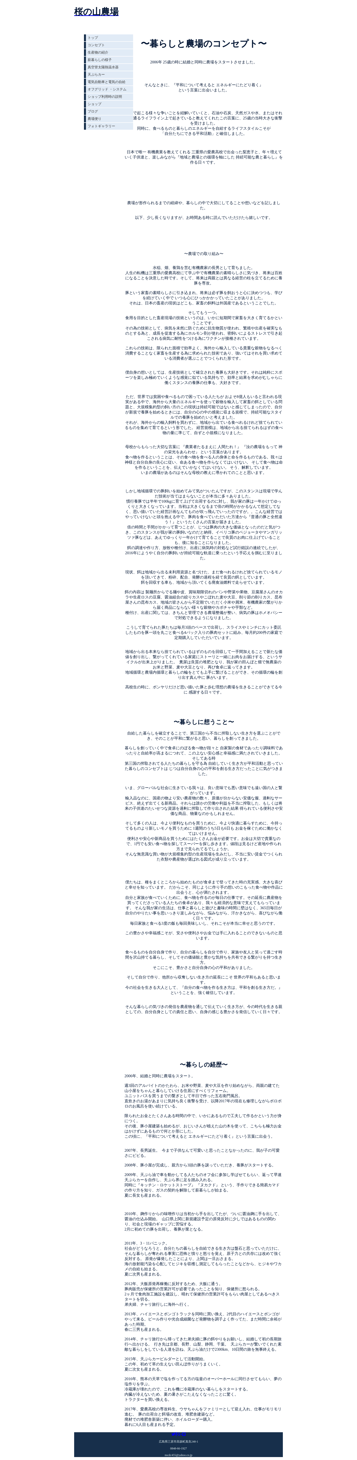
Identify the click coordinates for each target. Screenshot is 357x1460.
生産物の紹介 (98, 52)
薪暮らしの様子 (100, 60)
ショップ (94, 104)
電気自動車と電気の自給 (106, 82)
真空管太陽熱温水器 (103, 67)
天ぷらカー (96, 74)
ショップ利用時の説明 (105, 97)
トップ (93, 38)
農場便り (94, 119)
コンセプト (96, 45)
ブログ (93, 111)
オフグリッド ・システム (107, 89)
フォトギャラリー (101, 126)
